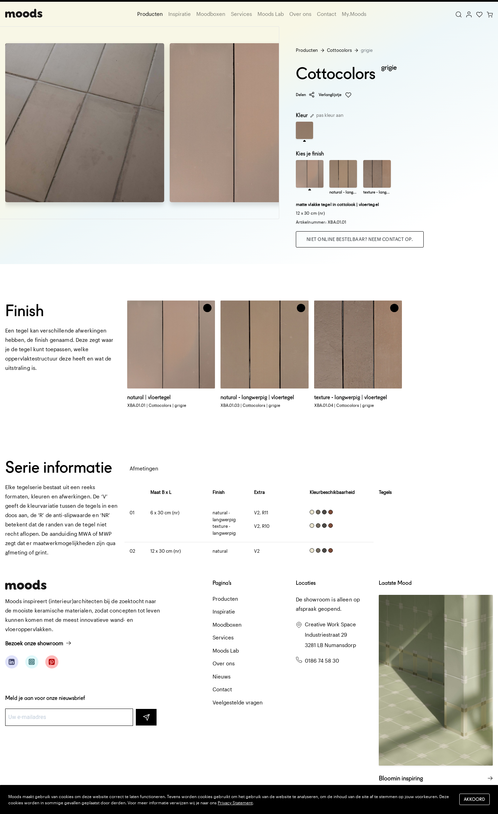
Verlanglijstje (335, 95)
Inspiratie (179, 14)
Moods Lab (270, 14)
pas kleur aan (327, 115)
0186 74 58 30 (322, 660)
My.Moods (354, 14)
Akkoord (474, 799)
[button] (207, 308)
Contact (326, 14)
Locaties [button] (306, 583)
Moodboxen (210, 14)
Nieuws (222, 676)
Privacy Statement (235, 802)
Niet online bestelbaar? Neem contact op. (360, 239)
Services (241, 14)
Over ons (300, 14)
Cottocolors (339, 50)
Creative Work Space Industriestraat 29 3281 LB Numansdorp (330, 634)
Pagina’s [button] (222, 583)
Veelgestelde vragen (238, 702)
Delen (305, 95)
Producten (150, 14)
